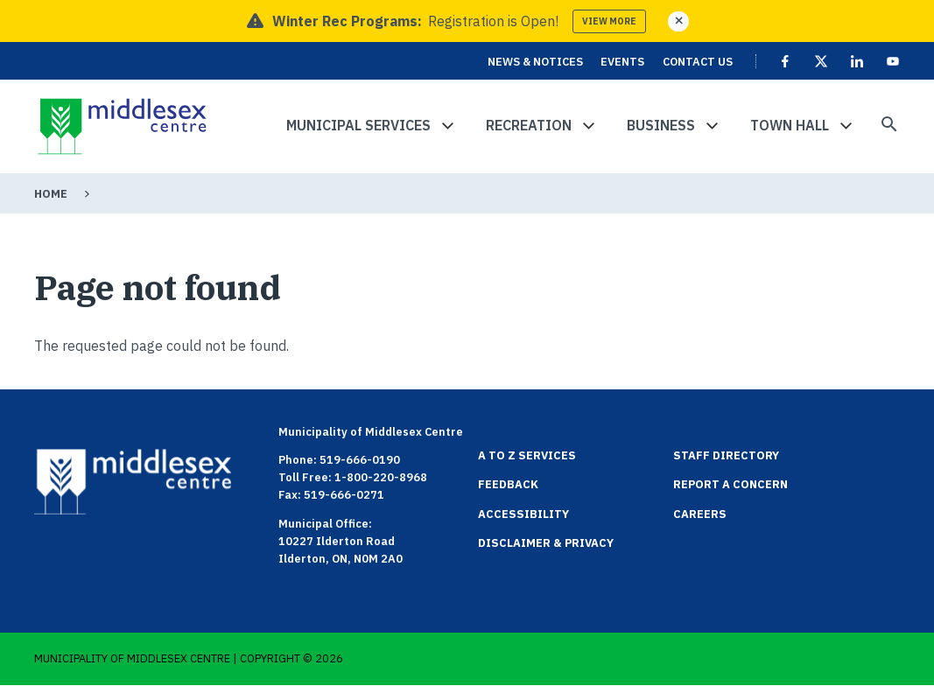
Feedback (508, 484)
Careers (700, 514)
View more (609, 21)
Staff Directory (726, 455)
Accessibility (523, 514)
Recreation (529, 125)
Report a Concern (730, 484)
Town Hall (789, 125)
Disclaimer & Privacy (546, 543)
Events (622, 61)
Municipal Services (358, 125)
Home (50, 193)
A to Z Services (527, 455)
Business (661, 125)
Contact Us (698, 61)
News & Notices (535, 61)
